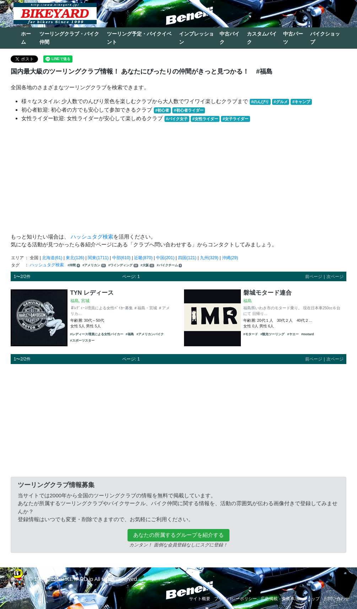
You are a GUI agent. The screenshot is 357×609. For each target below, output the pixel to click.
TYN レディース (92, 292)
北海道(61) (52, 257)
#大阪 (147, 265)
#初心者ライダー (188, 110)
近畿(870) (143, 257)
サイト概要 (199, 598)
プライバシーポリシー (235, 598)
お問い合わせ (336, 598)
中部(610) (121, 257)
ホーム (26, 38)
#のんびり (260, 102)
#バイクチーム (169, 265)
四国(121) (187, 257)
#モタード (250, 334)
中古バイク (229, 38)
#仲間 (73, 265)
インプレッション (196, 38)
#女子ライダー (235, 119)
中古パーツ (293, 38)
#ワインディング (123, 265)
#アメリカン (94, 265)
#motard (307, 334)
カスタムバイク (262, 38)
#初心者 (162, 110)
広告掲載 (269, 598)
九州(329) (209, 257)
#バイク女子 (177, 119)
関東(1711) (98, 257)
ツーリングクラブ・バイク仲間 (69, 38)
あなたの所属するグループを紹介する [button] (178, 535)
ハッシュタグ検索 (92, 237)
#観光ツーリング (272, 334)
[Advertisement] (178, 178)
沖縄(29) (230, 257)
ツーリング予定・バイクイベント (139, 38)
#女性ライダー (205, 119)
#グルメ (280, 102)
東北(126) (75, 257)
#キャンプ (301, 102)
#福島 (130, 334)
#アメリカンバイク (150, 334)
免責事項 (290, 598)
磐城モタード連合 (267, 292)
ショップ (311, 598)
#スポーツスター (82, 340)
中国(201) (165, 257)
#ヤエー (293, 334)
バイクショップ (325, 38)
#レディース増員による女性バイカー (96, 334)
